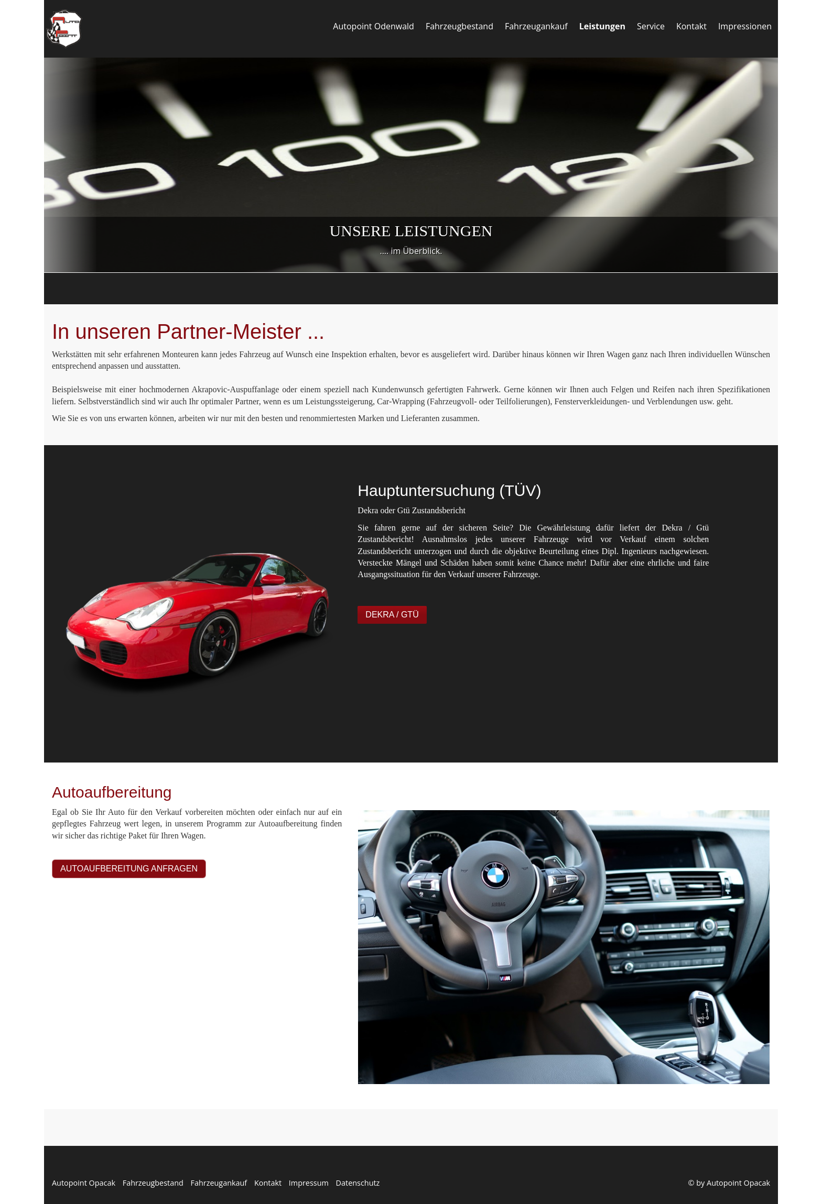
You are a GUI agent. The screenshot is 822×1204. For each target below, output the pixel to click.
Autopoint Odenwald (373, 26)
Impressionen (745, 26)
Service (651, 26)
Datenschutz (358, 1183)
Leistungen (602, 26)
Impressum (309, 1183)
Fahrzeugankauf (536, 26)
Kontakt (691, 26)
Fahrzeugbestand (459, 26)
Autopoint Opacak (83, 1183)
